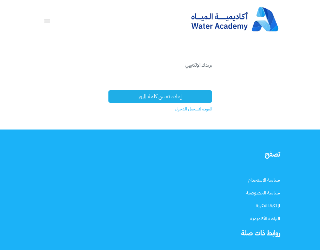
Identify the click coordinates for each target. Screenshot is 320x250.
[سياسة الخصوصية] (263, 193)
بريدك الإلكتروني (198, 65)
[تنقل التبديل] (47, 21)
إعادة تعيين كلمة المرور (160, 96)
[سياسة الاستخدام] (264, 180)
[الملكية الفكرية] (268, 205)
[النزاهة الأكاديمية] (265, 218)
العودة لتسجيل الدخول (193, 109)
